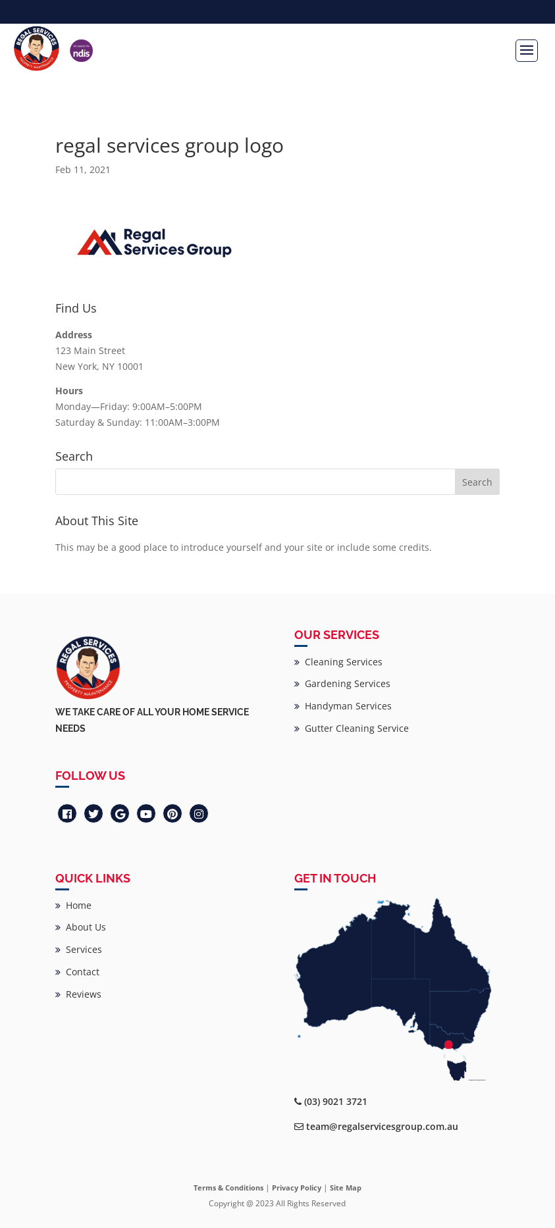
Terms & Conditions (228, 1187)
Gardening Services (342, 683)
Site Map (345, 1187)
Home (73, 905)
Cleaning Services (338, 661)
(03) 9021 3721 (335, 1101)
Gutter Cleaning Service (351, 728)
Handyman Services (343, 706)
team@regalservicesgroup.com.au (382, 1126)
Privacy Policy (296, 1187)
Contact (77, 971)
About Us (80, 927)
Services (78, 949)
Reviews (78, 994)
